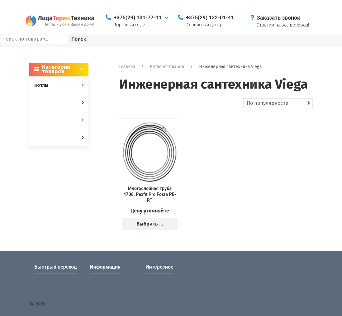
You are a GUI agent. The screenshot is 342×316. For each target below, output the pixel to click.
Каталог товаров (167, 66)
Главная (127, 66)
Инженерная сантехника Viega (230, 66)
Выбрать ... (149, 224)
